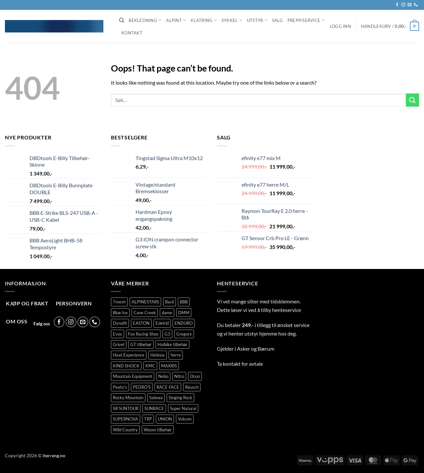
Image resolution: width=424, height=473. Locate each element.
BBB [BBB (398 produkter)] (184, 301)
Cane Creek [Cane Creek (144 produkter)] (145, 312)
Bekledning (145, 20)
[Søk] (121, 20)
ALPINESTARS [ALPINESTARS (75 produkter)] (145, 301)
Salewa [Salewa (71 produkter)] (156, 397)
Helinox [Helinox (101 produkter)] (157, 355)
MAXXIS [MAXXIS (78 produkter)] (169, 365)
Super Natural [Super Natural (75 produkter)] (183, 408)
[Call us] (416, 5)
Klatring (204, 20)
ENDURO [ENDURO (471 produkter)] (184, 323)
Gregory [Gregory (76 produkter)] (184, 334)
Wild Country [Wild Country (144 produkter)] (125, 429)
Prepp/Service (306, 20)
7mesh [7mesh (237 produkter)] (119, 301)
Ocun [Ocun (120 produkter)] (195, 376)
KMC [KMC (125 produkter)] (150, 365)
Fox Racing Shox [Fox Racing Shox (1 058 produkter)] (143, 334)
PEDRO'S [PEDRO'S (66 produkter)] (142, 387)
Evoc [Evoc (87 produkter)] (117, 334)
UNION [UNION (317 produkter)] (165, 419)
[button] (340, 26)
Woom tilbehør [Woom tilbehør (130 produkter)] (158, 429)
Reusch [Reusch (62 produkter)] (192, 387)
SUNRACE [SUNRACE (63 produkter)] (154, 408)
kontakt (232, 363)
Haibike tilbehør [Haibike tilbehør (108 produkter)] (172, 344)
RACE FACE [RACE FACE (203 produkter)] (168, 387)
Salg (277, 20)
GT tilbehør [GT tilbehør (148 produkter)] (141, 344)
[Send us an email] (410, 5)
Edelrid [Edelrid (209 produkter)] (162, 323)
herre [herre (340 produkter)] (176, 355)
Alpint (176, 20)
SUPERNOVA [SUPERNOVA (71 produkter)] (125, 419)
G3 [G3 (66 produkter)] (167, 334)
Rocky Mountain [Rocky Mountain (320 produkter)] (128, 397)
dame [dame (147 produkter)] (167, 312)
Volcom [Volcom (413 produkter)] (185, 419)
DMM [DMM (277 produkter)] (183, 312)
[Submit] (412, 99)
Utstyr (257, 20)
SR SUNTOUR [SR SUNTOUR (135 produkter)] (125, 408)
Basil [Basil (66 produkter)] (169, 301)
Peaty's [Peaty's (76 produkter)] (120, 387)
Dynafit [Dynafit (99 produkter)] (120, 323)
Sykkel (232, 20)
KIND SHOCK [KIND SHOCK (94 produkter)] (126, 365)
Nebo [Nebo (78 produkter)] (163, 376)
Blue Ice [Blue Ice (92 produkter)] (120, 312)
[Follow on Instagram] (403, 5)
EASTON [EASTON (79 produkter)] (141, 323)
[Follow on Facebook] (397, 5)
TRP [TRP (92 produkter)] (148, 419)
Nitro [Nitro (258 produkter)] (179, 376)
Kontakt (131, 32)
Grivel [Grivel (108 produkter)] (118, 344)
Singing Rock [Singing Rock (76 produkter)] (180, 397)
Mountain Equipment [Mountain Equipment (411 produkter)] (132, 376)
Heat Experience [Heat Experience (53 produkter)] (128, 355)
